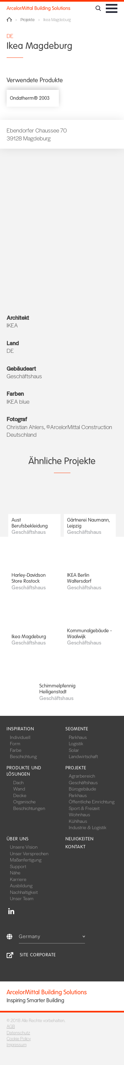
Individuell (20, 737)
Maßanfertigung (25, 859)
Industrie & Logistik (87, 827)
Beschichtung (23, 756)
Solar (74, 750)
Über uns (18, 839)
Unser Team (21, 898)
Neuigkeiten (79, 839)
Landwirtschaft (83, 756)
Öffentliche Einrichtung (91, 801)
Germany (52, 936)
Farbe (15, 750)
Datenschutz (18, 1032)
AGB (11, 1026)
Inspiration (20, 729)
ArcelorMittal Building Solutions (38, 8)
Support (18, 866)
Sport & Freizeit (84, 808)
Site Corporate (38, 955)
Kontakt (75, 847)
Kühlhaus (78, 821)
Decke (19, 795)
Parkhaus (78, 737)
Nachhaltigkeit (24, 892)
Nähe (15, 872)
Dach (18, 782)
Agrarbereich (82, 775)
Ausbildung (21, 885)
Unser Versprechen (29, 853)
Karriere (18, 879)
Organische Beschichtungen (29, 804)
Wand (19, 788)
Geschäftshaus (83, 782)
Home (9, 19)
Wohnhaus (79, 814)
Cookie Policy (19, 1038)
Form (15, 743)
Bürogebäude (82, 788)
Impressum (16, 1044)
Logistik (76, 743)
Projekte (28, 19)
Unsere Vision (24, 846)
